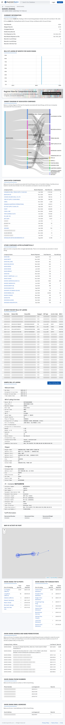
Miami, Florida (7, 602)
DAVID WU (6, 273)
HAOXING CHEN (55, 165)
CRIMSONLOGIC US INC (57, 155)
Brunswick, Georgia (9, 605)
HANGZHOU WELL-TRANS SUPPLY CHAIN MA (39, 114)
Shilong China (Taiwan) (38, 617)
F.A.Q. (61, 723)
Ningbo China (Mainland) (38, 598)
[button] (4, 530)
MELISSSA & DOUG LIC (56, 129)
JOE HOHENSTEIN (55, 172)
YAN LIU (53, 158)
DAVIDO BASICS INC (9, 288)
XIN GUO (53, 174)
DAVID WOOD (7, 269)
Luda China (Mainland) (38, 621)
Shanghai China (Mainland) (39, 594)
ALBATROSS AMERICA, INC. (57, 168)
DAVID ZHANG (9, 138)
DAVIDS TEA (7, 297)
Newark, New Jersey (9, 600)
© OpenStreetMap (53, 577)
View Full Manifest (54, 383)
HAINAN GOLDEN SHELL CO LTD (36, 135)
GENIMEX (6, 228)
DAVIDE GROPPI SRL (9, 285)
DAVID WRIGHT (8, 271)
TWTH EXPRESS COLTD (9, 214)
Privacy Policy (45, 723)
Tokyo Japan (38, 606)
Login (53, 2)
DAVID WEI (6, 257)
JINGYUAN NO (31, 125)
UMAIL (30, 152)
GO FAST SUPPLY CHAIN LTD (35, 163)
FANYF (30, 167)
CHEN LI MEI (7, 211)
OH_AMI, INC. (7, 216)
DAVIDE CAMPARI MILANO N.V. (12, 281)
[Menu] (2, 2)
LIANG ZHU (53, 173)
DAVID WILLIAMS (8, 261)
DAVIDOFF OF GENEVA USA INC (12, 290)
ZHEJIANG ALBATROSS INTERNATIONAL (38, 158)
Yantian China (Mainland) (38, 590)
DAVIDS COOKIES (8, 295)
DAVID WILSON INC (9, 264)
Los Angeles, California (7, 590)
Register (60, 2)
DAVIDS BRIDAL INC (9, 293)
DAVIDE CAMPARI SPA (9, 283)
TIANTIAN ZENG (55, 163)
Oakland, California (9, 598)
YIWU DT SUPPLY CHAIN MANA (36, 144)
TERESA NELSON (55, 138)
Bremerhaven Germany (38, 613)
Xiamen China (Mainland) (38, 609)
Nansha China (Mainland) (38, 625)
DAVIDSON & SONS (9, 300)
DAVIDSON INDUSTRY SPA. (10, 302)
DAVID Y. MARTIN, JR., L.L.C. (11, 276)
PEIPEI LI (53, 160)
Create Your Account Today (52, 93)
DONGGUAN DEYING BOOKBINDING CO (14, 238)
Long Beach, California (7, 594)
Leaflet (47, 577)
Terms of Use (54, 723)
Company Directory (10, 6)
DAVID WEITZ (7, 259)
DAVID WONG (7, 266)
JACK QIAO (6, 218)
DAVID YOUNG (7, 278)
